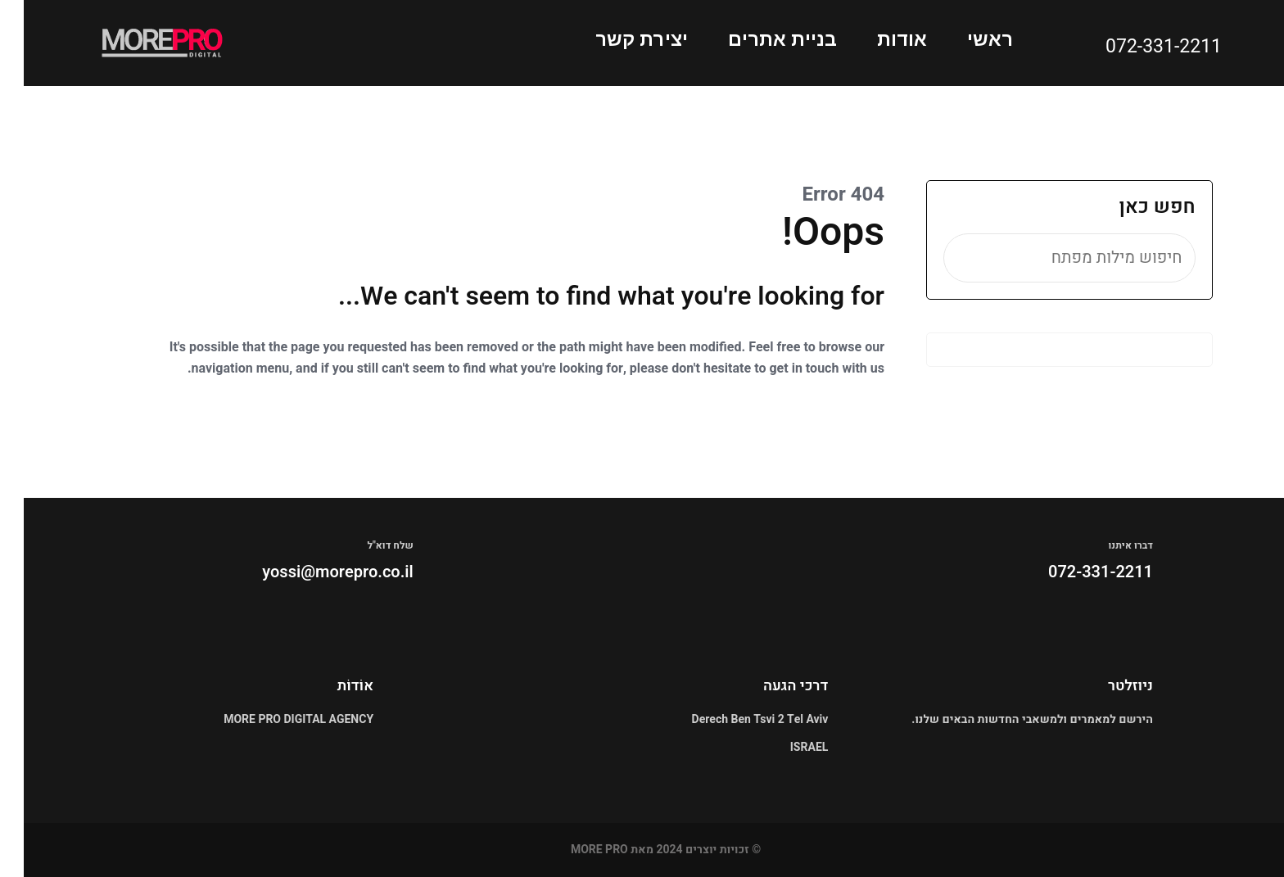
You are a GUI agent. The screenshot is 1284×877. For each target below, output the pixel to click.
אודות (878, 39)
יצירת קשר (618, 39)
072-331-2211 (1140, 47)
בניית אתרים (758, 39)
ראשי (966, 39)
